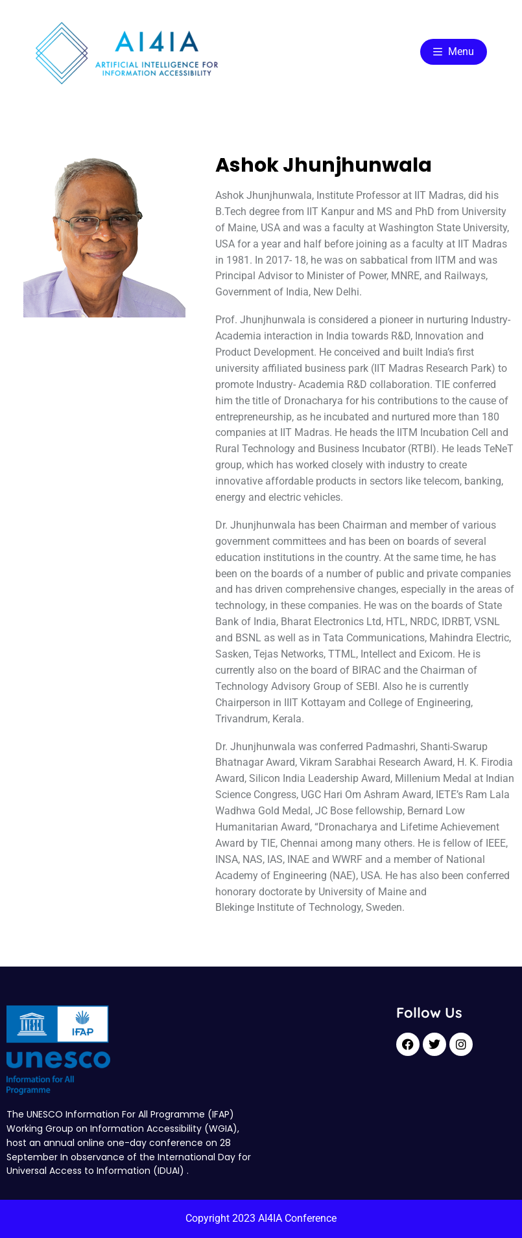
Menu (453, 51)
